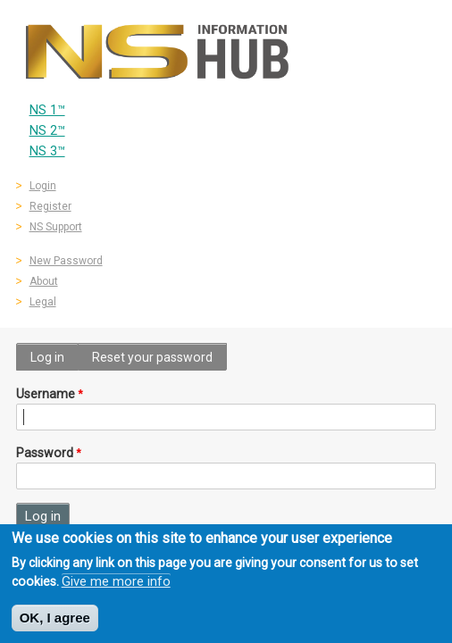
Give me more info (116, 586)
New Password (66, 261)
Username (45, 394)
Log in (47, 357)
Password (44, 453)
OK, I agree (55, 622)
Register (50, 206)
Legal (42, 302)
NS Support (55, 227)
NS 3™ (47, 151)
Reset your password (152, 357)
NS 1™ (47, 110)
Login (42, 186)
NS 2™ (47, 130)
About (43, 281)
